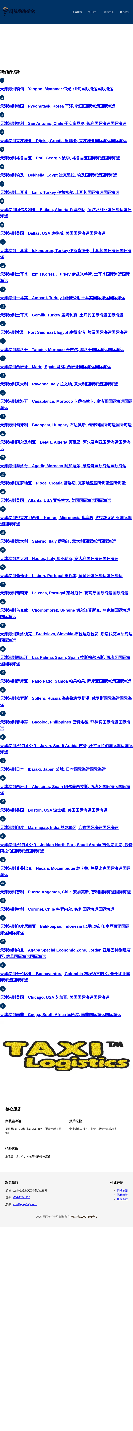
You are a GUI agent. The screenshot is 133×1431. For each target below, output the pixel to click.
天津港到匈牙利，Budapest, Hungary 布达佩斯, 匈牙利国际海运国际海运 (66, 425)
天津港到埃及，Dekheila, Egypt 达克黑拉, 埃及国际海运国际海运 (58, 175)
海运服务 (77, 12)
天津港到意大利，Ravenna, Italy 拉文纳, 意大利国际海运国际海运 (59, 384)
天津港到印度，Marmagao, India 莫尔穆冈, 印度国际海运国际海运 (59, 827)
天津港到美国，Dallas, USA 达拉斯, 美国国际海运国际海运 (52, 233)
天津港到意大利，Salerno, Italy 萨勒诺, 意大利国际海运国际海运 (58, 541)
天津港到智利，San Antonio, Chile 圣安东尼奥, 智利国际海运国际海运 (63, 123)
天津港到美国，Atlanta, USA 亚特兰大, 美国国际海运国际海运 (55, 500)
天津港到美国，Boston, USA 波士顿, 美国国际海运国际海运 (53, 810)
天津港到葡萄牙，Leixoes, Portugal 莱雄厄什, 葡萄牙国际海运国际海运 (64, 593)
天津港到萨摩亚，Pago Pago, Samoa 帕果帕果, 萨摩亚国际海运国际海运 (65, 681)
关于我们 (93, 12)
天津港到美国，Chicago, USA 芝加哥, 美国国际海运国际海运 (54, 997)
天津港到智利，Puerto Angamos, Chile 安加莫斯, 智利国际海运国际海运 (65, 892)
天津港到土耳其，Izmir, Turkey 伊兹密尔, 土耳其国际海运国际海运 (59, 192)
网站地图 (122, 1190)
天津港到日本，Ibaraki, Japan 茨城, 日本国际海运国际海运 (53, 769)
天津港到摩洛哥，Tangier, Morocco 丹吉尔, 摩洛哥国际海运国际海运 (62, 349)
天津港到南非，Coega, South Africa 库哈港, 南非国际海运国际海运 (60, 1014)
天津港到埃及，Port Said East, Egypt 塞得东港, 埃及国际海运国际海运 (64, 332)
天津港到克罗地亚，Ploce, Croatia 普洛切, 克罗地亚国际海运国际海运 (63, 483)
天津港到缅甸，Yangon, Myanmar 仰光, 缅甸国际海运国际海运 (56, 89)
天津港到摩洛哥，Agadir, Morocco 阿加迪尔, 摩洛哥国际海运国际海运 (63, 466)
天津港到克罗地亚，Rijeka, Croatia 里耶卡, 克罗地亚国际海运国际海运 (63, 140)
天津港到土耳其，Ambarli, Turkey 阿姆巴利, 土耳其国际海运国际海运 (62, 298)
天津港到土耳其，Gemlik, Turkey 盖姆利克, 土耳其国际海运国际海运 (61, 315)
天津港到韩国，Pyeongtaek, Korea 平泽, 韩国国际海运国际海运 (57, 106)
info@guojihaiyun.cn (25, 1204)
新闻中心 (109, 12)
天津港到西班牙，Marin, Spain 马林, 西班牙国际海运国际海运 (55, 366)
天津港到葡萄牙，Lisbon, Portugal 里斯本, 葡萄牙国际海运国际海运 (61, 575)
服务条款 (122, 1199)
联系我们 (125, 12)
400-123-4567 (21, 1197)
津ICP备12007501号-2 (83, 1216)
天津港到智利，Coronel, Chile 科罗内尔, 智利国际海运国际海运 (57, 909)
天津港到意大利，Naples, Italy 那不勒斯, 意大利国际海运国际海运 (59, 558)
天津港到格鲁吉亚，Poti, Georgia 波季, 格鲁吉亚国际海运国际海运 (60, 158)
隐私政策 (122, 1194)
